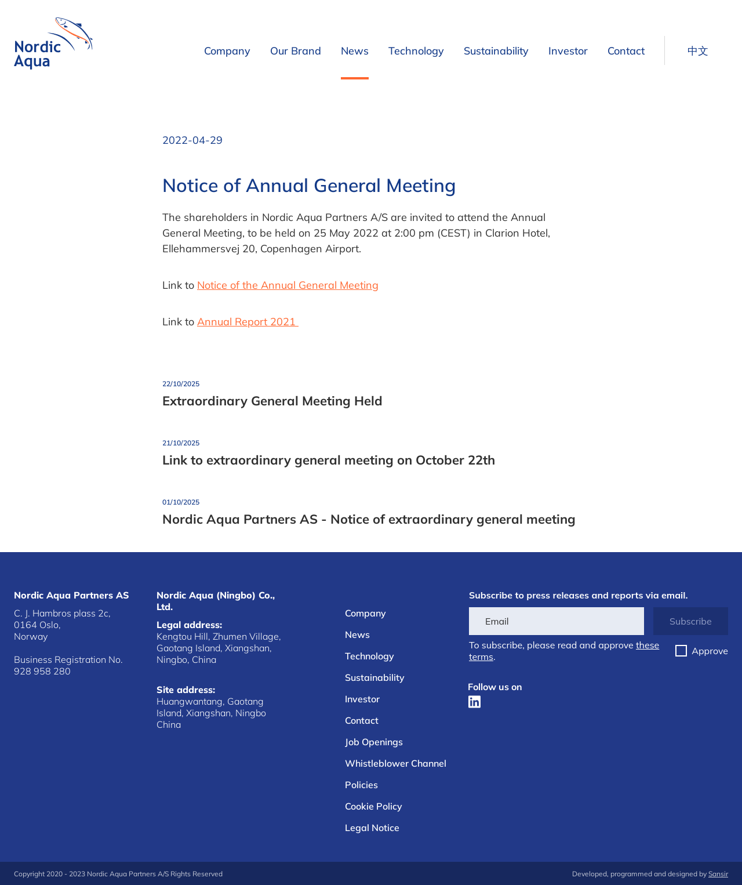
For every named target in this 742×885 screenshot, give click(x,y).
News (355, 50)
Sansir (718, 873)
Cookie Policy (373, 806)
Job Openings (374, 742)
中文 (698, 50)
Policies (361, 784)
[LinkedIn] (475, 702)
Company (227, 50)
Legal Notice (372, 827)
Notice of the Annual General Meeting (288, 285)
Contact (626, 50)
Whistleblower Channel (395, 763)
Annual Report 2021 (248, 321)
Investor (568, 50)
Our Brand (295, 50)
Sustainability (496, 50)
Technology (416, 50)
